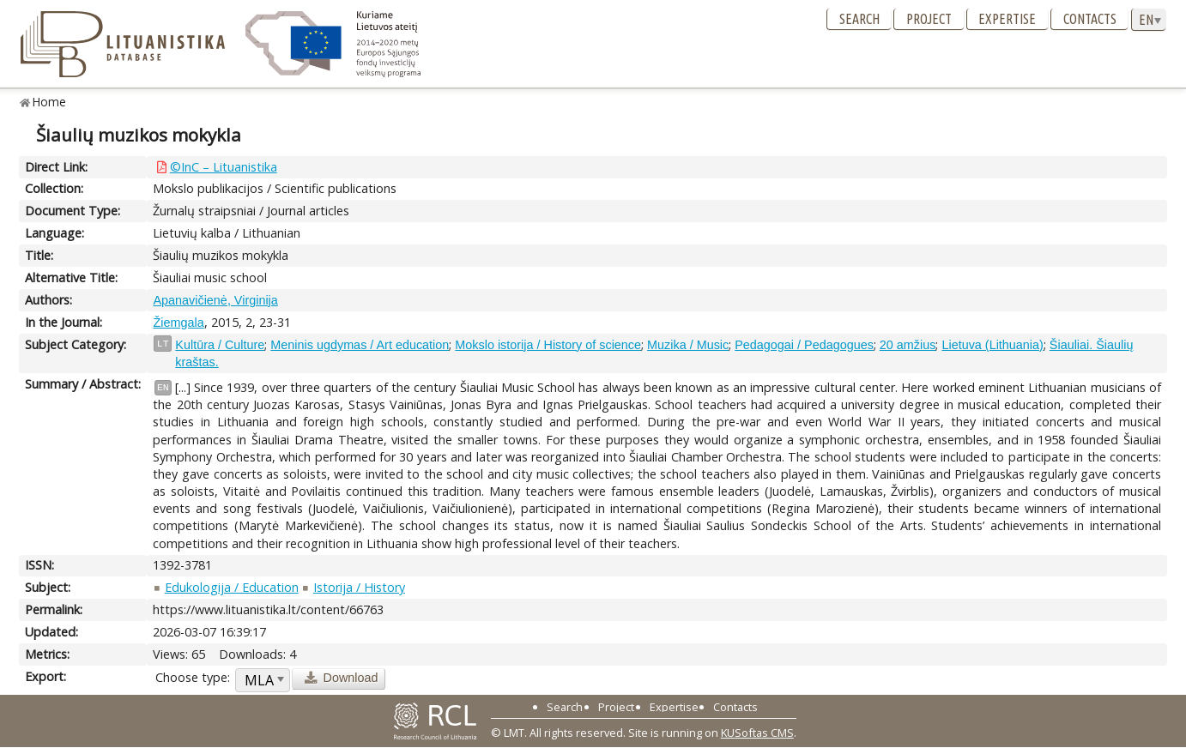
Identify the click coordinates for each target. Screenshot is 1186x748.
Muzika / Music (688, 345)
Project (929, 19)
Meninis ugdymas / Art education (359, 345)
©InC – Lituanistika (223, 167)
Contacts (1089, 19)
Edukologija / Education (232, 587)
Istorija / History (359, 587)
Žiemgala (178, 322)
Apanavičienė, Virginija (215, 300)
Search (859, 19)
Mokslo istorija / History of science (548, 345)
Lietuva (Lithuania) (992, 345)
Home (49, 102)
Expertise (1007, 19)
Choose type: (192, 677)
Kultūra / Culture (219, 345)
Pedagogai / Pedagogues (804, 345)
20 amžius (908, 345)
